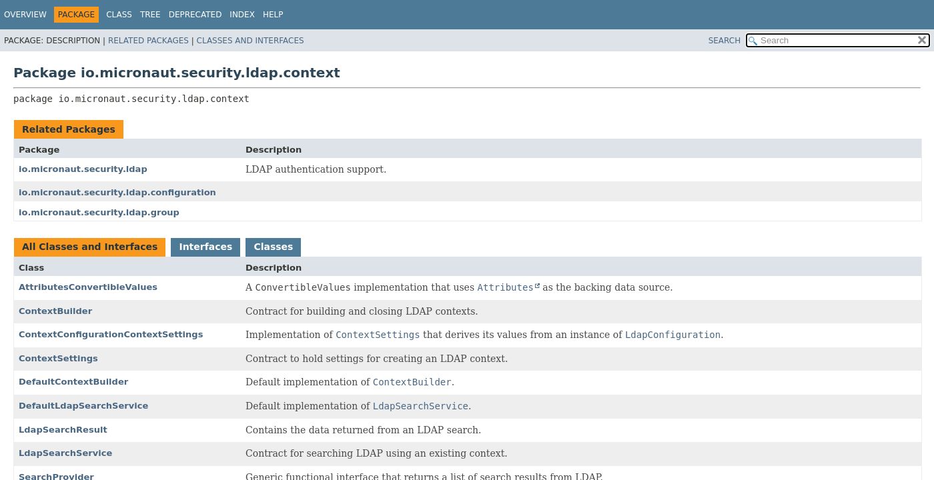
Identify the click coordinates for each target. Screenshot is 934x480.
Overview (25, 14)
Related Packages (148, 40)
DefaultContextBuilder (73, 382)
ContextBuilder (55, 311)
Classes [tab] (273, 246)
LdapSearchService (65, 453)
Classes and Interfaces (250, 40)
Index (242, 14)
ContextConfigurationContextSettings (111, 334)
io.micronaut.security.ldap (83, 169)
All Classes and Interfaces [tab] (89, 246)
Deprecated (195, 14)
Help (273, 14)
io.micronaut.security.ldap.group (99, 212)
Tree (150, 14)
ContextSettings (58, 358)
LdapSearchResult (63, 430)
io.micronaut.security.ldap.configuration (117, 192)
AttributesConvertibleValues (88, 287)
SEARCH (725, 40)
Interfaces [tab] (205, 246)
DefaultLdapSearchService (83, 406)
